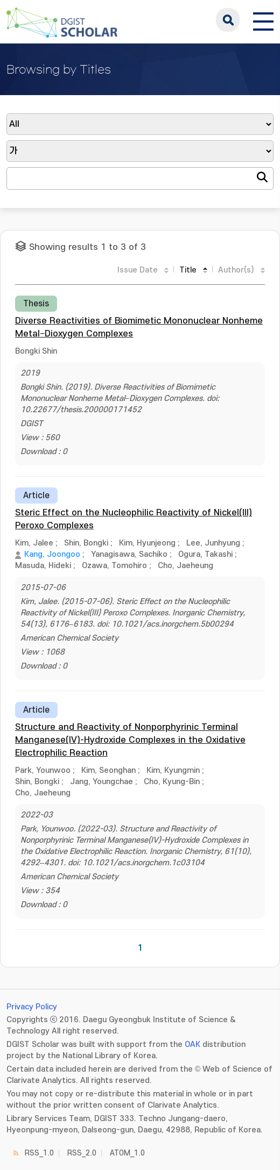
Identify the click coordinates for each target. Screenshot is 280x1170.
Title (188, 270)
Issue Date (137, 270)
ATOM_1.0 (127, 1153)
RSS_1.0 (39, 1153)
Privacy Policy (31, 1006)
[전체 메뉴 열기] (263, 20)
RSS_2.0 (81, 1153)
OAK (192, 1044)
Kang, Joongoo (52, 554)
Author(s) (236, 270)
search (228, 20)
